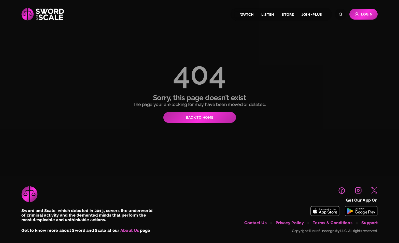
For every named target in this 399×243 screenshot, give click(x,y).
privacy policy (290, 223)
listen (267, 14)
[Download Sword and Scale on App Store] (324, 211)
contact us (255, 223)
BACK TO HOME (199, 117)
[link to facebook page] (342, 190)
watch (246, 14)
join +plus (312, 14)
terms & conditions (332, 223)
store (288, 14)
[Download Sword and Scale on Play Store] (361, 211)
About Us (129, 230)
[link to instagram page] (358, 190)
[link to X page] (374, 190)
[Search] (340, 14)
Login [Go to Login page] (363, 14)
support (369, 223)
